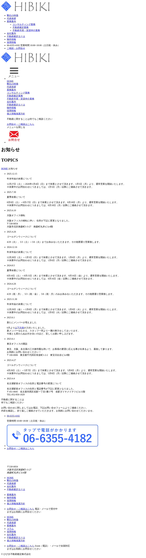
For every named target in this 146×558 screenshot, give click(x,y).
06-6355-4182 (13, 416)
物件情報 (11, 39)
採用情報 (11, 42)
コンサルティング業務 (24, 24)
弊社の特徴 (12, 15)
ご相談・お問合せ (16, 48)
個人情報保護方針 (16, 113)
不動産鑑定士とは (16, 36)
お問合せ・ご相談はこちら (20, 124)
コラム (10, 528)
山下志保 (19, 327)
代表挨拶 (11, 18)
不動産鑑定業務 (21, 27)
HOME (10, 81)
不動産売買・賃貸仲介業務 (26, 30)
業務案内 (11, 21)
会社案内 (11, 33)
